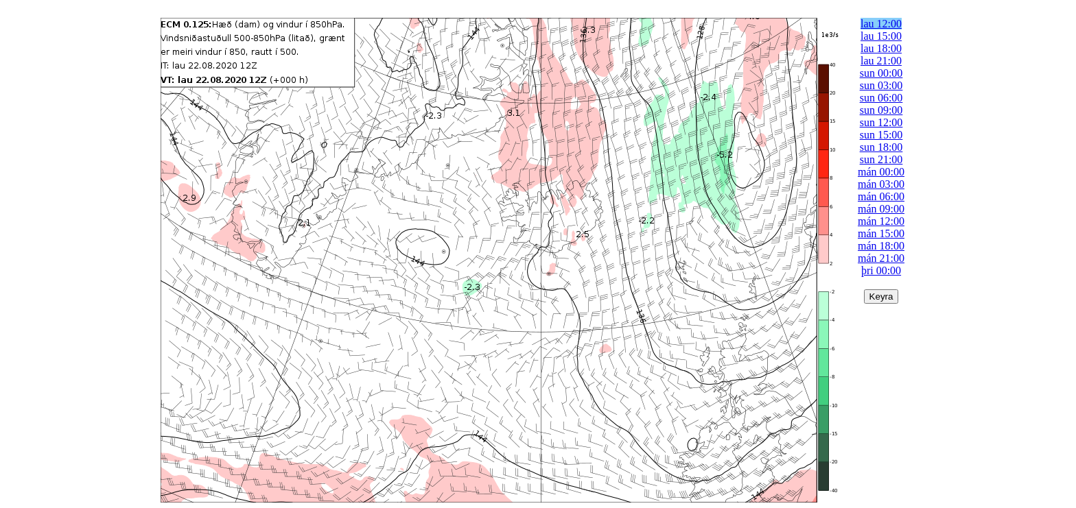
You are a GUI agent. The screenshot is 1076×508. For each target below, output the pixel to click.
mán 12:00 (881, 221)
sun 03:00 (881, 85)
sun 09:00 (881, 110)
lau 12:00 (881, 23)
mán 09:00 (881, 209)
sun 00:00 (881, 73)
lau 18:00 (881, 48)
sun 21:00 (881, 159)
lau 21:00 (881, 60)
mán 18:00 (881, 246)
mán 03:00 (881, 184)
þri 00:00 (881, 270)
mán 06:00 (881, 196)
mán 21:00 (881, 258)
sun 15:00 (881, 135)
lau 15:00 (881, 36)
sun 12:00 (881, 122)
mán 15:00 (881, 233)
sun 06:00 (881, 98)
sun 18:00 (881, 147)
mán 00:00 (881, 172)
